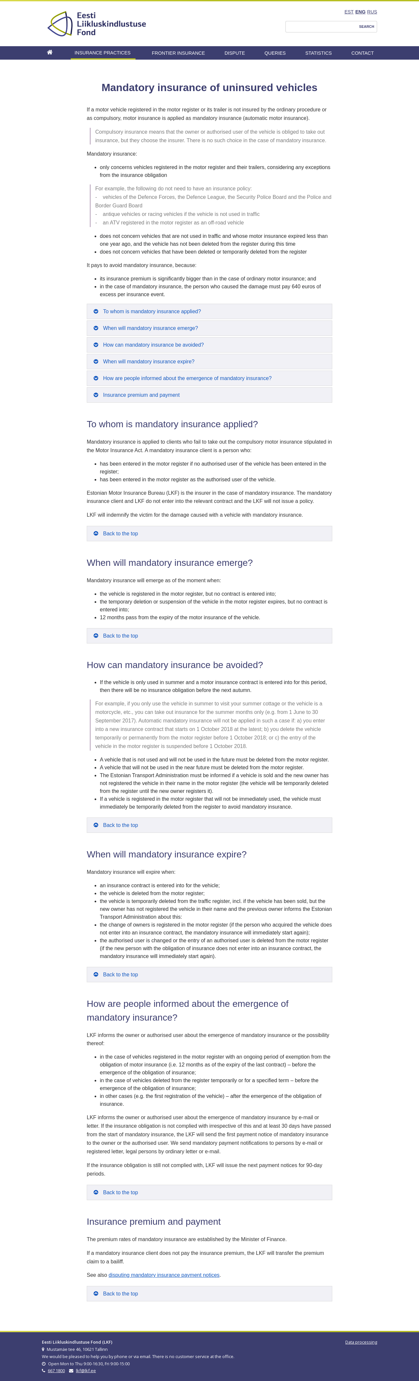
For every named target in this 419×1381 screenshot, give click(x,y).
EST (349, 11)
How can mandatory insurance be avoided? (153, 345)
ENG (360, 11)
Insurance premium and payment (141, 395)
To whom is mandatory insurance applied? (152, 311)
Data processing (361, 1342)
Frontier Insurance (178, 53)
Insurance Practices (103, 52)
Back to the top (120, 533)
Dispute (235, 53)
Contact (363, 53)
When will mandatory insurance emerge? (150, 328)
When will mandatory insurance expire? (148, 361)
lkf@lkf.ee (86, 1370)
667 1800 (56, 1370)
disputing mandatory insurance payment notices (164, 1275)
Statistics (318, 53)
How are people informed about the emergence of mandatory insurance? (187, 378)
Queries (275, 53)
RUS (372, 11)
